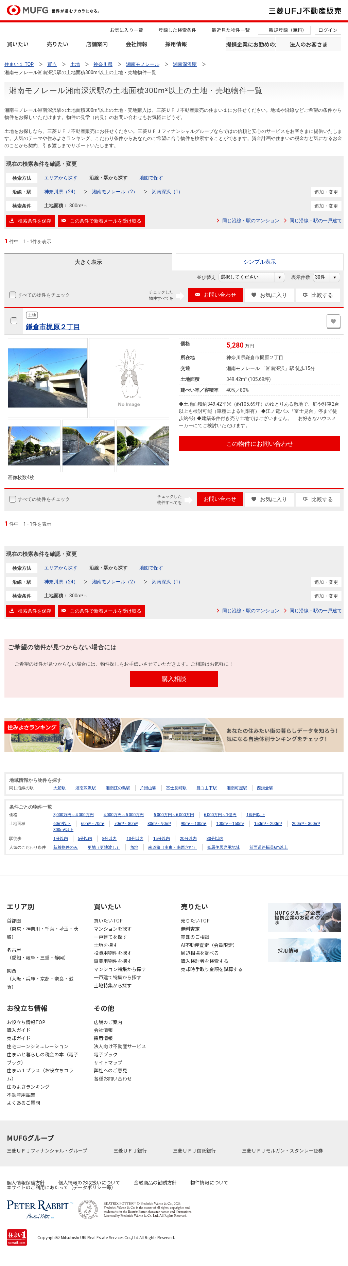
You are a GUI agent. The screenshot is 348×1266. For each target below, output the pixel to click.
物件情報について (209, 1182)
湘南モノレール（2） (115, 191)
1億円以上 (255, 814)
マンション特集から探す (120, 969)
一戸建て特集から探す (117, 977)
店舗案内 (97, 44)
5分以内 (85, 838)
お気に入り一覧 (126, 30)
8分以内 (109, 838)
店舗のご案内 (108, 1022)
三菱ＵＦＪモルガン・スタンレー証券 (283, 1150)
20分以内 (188, 838)
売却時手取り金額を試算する (212, 969)
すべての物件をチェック (43, 295)
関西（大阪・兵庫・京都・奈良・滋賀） (40, 978)
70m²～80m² (126, 823)
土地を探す (106, 945)
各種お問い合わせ (113, 1078)
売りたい (57, 44)
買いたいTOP (108, 920)
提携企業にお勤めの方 (250, 44)
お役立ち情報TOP (26, 1022)
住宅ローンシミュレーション (37, 1046)
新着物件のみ (65, 847)
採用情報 (176, 44)
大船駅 (59, 788)
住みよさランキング (28, 1086)
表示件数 (304, 277)
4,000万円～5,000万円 (124, 814)
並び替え (210, 277)
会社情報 (136, 44)
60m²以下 (62, 823)
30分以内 (215, 838)
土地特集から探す (113, 985)
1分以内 (60, 838)
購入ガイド (19, 1029)
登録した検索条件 (177, 30)
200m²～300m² (306, 823)
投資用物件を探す (113, 952)
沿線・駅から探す (108, 177)
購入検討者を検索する (204, 960)
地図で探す (151, 177)
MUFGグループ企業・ (302, 917)
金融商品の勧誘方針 (155, 1182)
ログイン (327, 30)
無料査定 (190, 928)
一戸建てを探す (110, 936)
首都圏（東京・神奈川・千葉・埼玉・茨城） (42, 928)
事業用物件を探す (113, 960)
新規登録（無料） (288, 30)
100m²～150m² (230, 823)
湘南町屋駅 (237, 788)
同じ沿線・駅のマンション (250, 220)
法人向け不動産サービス (120, 1046)
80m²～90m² (159, 823)
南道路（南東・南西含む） (172, 847)
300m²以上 (63, 829)
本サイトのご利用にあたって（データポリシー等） (61, 1187)
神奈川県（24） (61, 191)
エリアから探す (60, 177)
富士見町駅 (176, 788)
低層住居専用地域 (223, 847)
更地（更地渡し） (104, 847)
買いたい (18, 44)
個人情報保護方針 (26, 1182)
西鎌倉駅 (265, 788)
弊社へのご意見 (110, 1070)
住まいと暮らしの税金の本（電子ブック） (42, 1058)
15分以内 (161, 838)
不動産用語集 (21, 1094)
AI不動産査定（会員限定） (209, 945)
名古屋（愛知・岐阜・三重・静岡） (38, 953)
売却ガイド (19, 1038)
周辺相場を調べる (200, 952)
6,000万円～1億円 (220, 814)
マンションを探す (113, 928)
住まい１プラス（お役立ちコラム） (40, 1074)
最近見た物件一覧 (231, 30)
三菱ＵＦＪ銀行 (131, 1150)
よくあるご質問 (23, 1102)
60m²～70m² (92, 823)
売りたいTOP (195, 920)
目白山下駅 (206, 788)
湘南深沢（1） (167, 191)
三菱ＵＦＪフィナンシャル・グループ (47, 1150)
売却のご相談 (195, 936)
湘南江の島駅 (118, 788)
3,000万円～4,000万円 (73, 814)
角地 (134, 847)
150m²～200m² (268, 823)
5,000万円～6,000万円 (174, 814)
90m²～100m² (194, 823)
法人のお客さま (309, 44)
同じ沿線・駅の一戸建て (316, 220)
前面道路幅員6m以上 (268, 847)
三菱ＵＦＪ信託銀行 (195, 1150)
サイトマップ (108, 1062)
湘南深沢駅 (85, 788)
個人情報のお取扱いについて (89, 1182)
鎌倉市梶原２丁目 (53, 327)
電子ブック (106, 1054)
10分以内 (134, 838)
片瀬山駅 (148, 788)
